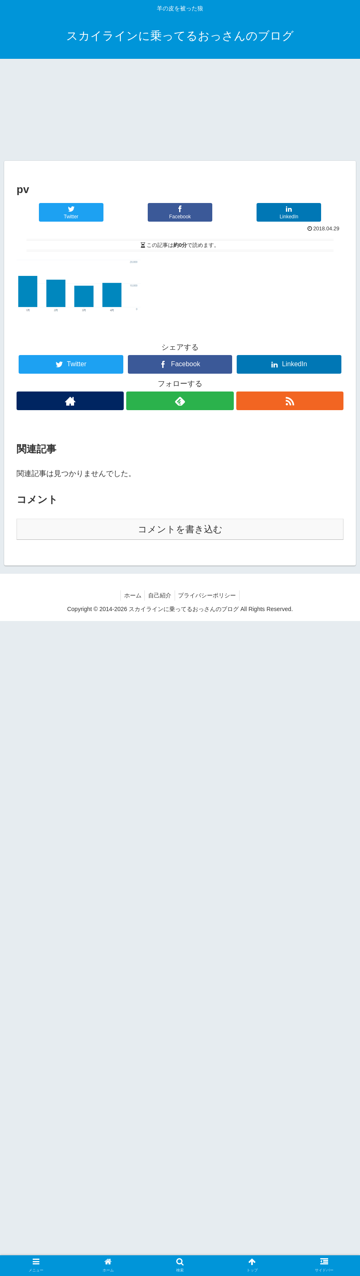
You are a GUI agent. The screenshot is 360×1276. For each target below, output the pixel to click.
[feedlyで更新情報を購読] (180, 1056)
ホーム (130, 1250)
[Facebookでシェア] (180, 867)
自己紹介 (159, 1250)
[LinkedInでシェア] (289, 867)
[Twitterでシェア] (71, 867)
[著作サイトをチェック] (70, 1056)
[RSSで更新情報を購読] (290, 1056)
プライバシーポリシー (209, 1250)
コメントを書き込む (180, 1184)
